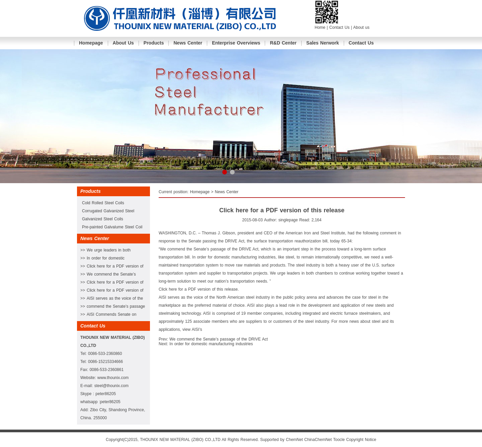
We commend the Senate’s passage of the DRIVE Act (218, 339)
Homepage (91, 43)
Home (320, 27)
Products (154, 43)
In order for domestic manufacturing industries (211, 344)
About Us (123, 43)
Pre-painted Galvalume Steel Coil (112, 227)
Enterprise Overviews (236, 43)
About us (361, 27)
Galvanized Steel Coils (102, 219)
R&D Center (283, 43)
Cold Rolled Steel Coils (103, 203)
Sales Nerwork (322, 43)
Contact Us (340, 27)
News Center (187, 43)
